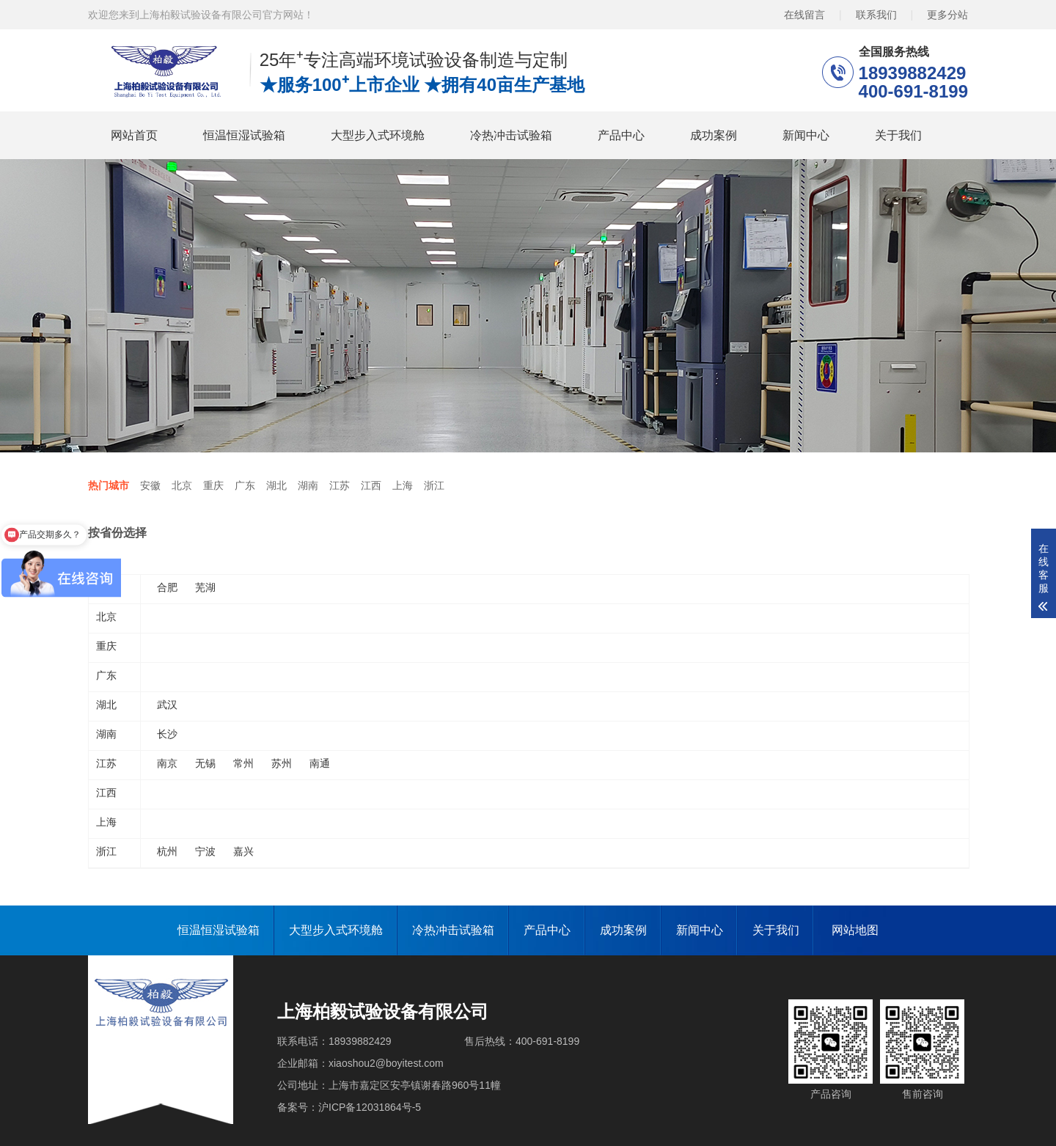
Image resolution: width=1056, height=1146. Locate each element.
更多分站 (947, 15)
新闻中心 (805, 135)
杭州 (167, 851)
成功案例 (713, 135)
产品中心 (621, 135)
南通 (319, 763)
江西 (371, 485)
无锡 (205, 763)
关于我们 (898, 135)
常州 (243, 763)
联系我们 (876, 15)
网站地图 (855, 930)
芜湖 (205, 587)
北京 (182, 485)
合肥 (167, 587)
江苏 (339, 485)
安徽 (150, 485)
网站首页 (134, 135)
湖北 (276, 485)
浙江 (434, 485)
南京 (167, 763)
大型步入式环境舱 (378, 135)
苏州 (281, 763)
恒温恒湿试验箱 (244, 135)
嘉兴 (243, 851)
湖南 (308, 485)
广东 (245, 485)
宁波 (205, 851)
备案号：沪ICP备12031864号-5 (349, 1107)
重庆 (213, 485)
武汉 (167, 704)
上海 (402, 485)
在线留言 (804, 15)
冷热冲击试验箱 (511, 135)
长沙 (167, 734)
